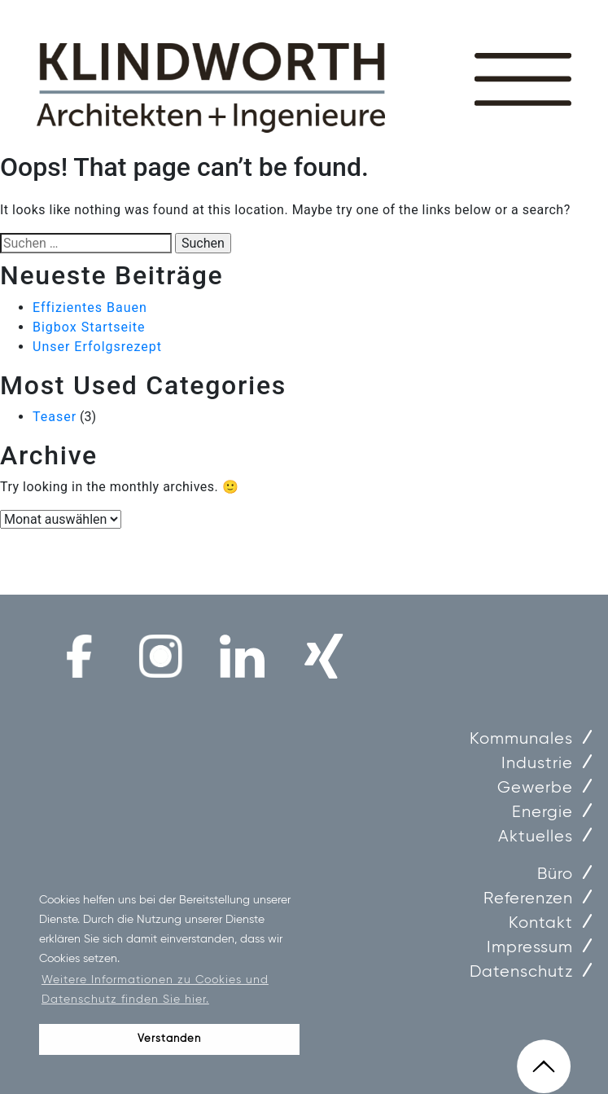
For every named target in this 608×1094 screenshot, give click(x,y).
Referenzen (528, 898)
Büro (555, 874)
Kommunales (521, 739)
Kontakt (541, 923)
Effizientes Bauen (90, 307)
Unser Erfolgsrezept (97, 346)
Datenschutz (521, 972)
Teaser (55, 416)
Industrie (537, 763)
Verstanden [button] (169, 1039)
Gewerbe (535, 788)
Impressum (530, 947)
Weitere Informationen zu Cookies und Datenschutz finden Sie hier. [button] (155, 989)
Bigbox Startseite (89, 327)
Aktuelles (535, 837)
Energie (542, 812)
